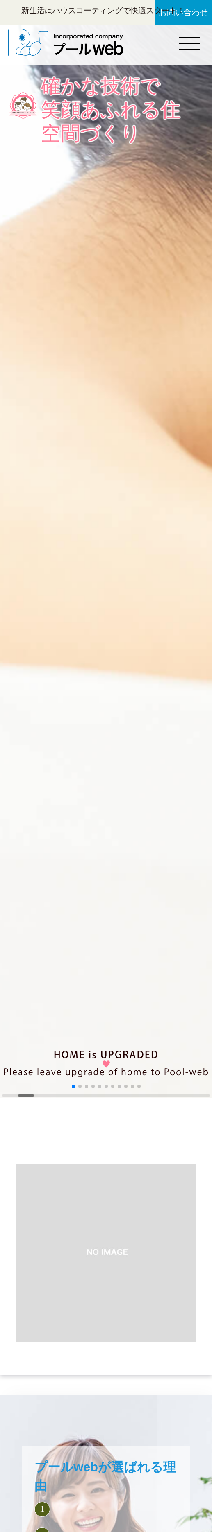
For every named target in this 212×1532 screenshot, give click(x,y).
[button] (73, 1086)
